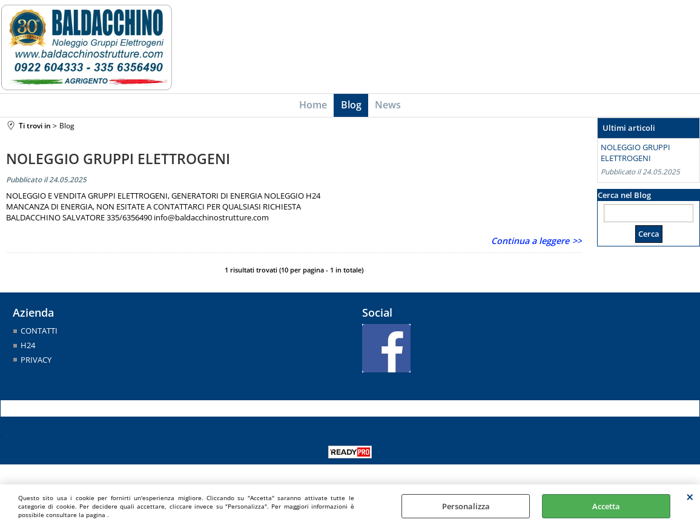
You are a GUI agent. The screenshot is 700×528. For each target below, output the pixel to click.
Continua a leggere (530, 244)
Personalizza (466, 506)
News (387, 106)
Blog (351, 106)
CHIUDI (690, 496)
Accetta (606, 506)
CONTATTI (39, 334)
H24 (28, 348)
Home (315, 106)
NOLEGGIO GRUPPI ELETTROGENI (118, 162)
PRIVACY (36, 362)
